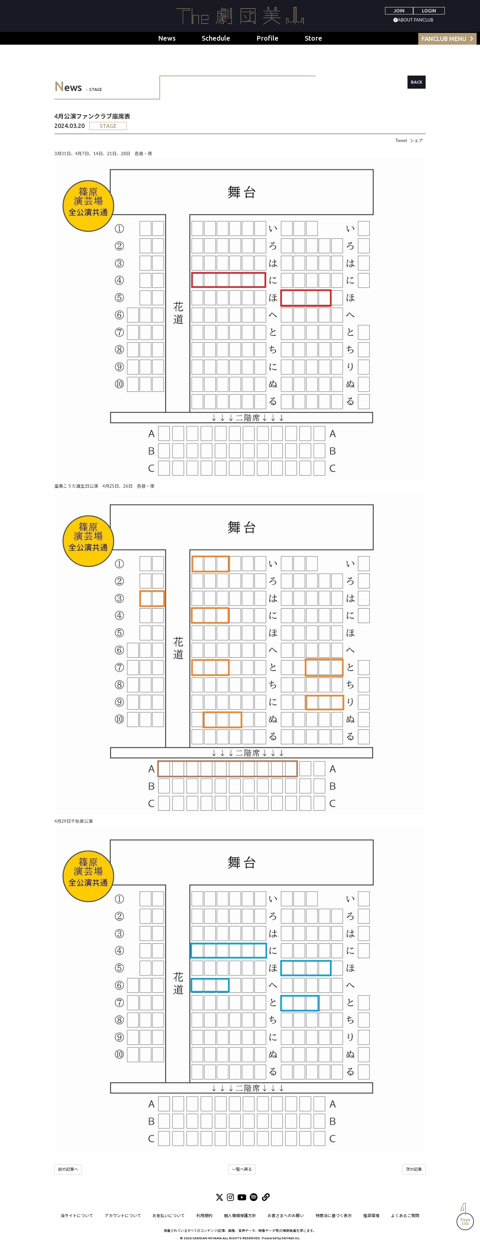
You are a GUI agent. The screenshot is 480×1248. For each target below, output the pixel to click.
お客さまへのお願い (286, 1215)
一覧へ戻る (242, 1169)
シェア (416, 140)
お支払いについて (168, 1215)
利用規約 (204, 1215)
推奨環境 (372, 1215)
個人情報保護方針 (240, 1215)
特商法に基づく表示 (334, 1215)
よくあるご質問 (405, 1215)
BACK (416, 82)
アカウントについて (123, 1215)
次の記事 (414, 1169)
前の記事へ (68, 1169)
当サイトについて (77, 1215)
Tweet (401, 140)
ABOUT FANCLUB (415, 20)
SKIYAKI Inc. (291, 1238)
